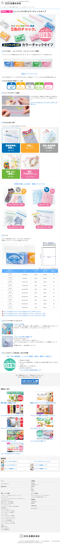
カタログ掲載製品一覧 (5, 529)
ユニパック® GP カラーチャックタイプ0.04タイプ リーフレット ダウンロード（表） (25, 313)
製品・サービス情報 (7, 7)
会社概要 (33, 486)
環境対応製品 (3, 507)
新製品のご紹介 (15, 7)
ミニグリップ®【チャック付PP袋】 (8, 510)
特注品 (2, 524)
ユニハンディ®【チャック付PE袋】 (8, 515)
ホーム (2, 7)
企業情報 (33, 481)
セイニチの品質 (34, 493)
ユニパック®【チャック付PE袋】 (7, 512)
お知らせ (33, 490)
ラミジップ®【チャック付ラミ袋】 (8, 521)
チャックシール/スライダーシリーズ (8, 518)
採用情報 (33, 499)
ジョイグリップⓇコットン (6, 509)
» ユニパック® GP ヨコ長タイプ (23, 337)
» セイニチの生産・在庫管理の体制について (30, 370)
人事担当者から (34, 501)
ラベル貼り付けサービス (6, 500)
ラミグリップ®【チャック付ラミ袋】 (8, 523)
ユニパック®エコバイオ (5, 504)
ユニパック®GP (4, 514)
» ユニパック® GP (19, 324)
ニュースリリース (5, 483)
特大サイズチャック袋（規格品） (7, 501)
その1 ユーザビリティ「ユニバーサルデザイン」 (40, 495)
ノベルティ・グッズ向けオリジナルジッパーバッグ (11, 495)
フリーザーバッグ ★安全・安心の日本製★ (10, 506)
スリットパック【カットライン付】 (8, 517)
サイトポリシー (34, 508)
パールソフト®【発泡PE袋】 (6, 520)
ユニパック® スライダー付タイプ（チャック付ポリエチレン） (13, 498)
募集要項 (33, 503)
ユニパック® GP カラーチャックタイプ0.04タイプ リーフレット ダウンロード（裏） (25, 315)
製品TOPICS (3, 486)
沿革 (32, 487)
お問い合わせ (34, 505)
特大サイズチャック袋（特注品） (7, 503)
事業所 (32, 489)
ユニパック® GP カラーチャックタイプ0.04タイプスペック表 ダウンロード (22, 311)
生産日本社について (35, 484)
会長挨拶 (33, 483)
